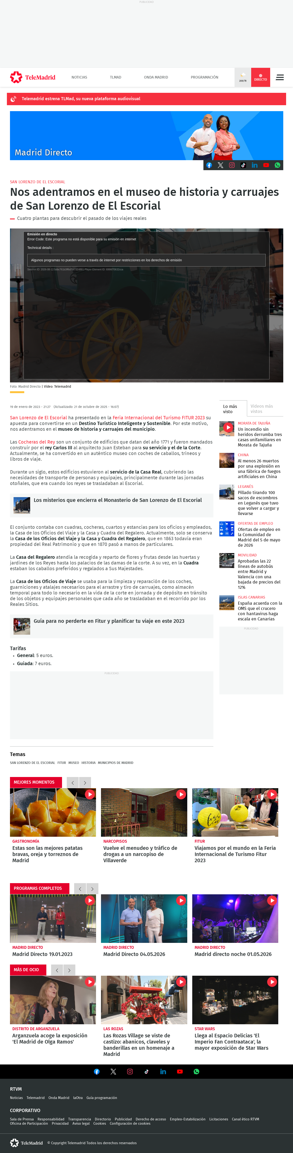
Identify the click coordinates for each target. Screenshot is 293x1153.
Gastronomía (25, 841)
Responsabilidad (51, 1119)
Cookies (99, 1123)
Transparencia (79, 1119)
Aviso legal (81, 1123)
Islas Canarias (251, 597)
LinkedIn (254, 165)
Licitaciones (218, 1119)
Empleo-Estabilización (188, 1119)
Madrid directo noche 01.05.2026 (235, 918)
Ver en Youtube (180, 1071)
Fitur (62, 763)
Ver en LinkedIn (163, 1071)
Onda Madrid (156, 77)
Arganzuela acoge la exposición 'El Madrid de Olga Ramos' (53, 1000)
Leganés (245, 487)
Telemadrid (36, 1098)
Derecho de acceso (151, 1119)
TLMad (115, 77)
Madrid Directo (27, 947)
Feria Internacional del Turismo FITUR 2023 (159, 418)
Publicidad (123, 1119)
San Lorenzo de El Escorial (37, 182)
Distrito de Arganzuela (35, 1029)
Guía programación (101, 1098)
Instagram (232, 165)
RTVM (16, 1089)
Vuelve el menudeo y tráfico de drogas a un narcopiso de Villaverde (144, 812)
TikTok (243, 165)
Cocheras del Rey (36, 442)
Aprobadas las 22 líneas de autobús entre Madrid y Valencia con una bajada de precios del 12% (226, 560)
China (243, 455)
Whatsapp (277, 165)
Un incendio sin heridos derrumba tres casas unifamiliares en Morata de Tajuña (226, 428)
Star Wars (205, 1029)
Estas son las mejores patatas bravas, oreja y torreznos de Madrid (53, 812)
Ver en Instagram (130, 1071)
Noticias (79, 77)
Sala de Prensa (22, 1119)
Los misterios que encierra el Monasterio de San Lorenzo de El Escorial (22, 505)
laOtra (78, 1098)
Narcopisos (115, 841)
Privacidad (60, 1123)
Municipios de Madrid (115, 763)
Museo (73, 763)
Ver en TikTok (146, 1072)
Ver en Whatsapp (196, 1071)
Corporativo (25, 1110)
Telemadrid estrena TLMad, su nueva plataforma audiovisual (81, 99)
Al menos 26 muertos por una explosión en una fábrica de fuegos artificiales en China (226, 460)
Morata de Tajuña (254, 423)
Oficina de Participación (29, 1123)
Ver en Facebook (96, 1072)
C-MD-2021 (146, 135)
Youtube (266, 165)
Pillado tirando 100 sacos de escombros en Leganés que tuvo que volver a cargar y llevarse (226, 492)
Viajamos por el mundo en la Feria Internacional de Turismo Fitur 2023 (235, 812)
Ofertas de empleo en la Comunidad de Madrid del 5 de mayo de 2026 (226, 528)
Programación (204, 77)
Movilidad (247, 555)
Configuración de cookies (130, 1123)
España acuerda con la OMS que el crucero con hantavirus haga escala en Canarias (226, 602)
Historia (89, 763)
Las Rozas (113, 1029)
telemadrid (26, 1143)
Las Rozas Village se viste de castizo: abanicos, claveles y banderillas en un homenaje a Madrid (144, 1000)
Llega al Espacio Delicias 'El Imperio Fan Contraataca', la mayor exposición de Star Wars (235, 1000)
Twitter (220, 165)
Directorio (103, 1119)
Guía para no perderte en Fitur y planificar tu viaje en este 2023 (22, 626)
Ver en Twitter (113, 1072)
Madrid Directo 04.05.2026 (144, 918)
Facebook (209, 165)
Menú (279, 77)
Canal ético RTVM (245, 1119)
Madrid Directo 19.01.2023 (53, 918)
